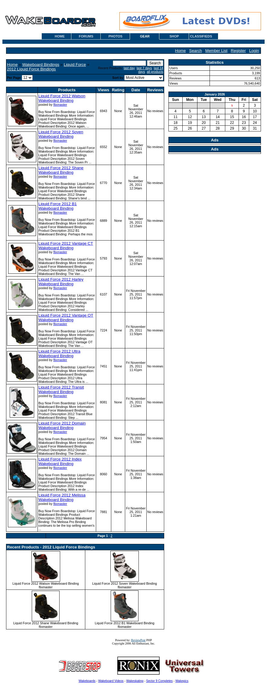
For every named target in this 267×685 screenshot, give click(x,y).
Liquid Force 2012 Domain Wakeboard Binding (62, 425)
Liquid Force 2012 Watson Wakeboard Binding (61, 98)
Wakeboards (87, 681)
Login (254, 50)
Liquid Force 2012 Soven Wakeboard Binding (60, 134)
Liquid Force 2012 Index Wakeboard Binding (60, 461)
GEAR (145, 36)
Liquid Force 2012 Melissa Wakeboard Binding (62, 497)
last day (129, 68)
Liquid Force (75, 64)
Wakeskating (135, 681)
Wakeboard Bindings (40, 64)
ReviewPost (138, 640)
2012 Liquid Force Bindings (31, 69)
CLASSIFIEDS (201, 36)
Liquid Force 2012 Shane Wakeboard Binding (60, 170)
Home (180, 50)
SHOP (174, 36)
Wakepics (181, 681)
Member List (216, 50)
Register (238, 50)
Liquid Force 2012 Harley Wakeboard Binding (60, 281)
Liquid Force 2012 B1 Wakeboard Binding (57, 206)
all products (155, 71)
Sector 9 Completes (159, 681)
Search (195, 50)
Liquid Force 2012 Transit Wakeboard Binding (61, 389)
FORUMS (86, 36)
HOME (60, 36)
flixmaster (60, 104)
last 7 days (144, 68)
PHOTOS (115, 36)
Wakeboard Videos (111, 681)
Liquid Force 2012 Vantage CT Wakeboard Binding (65, 245)
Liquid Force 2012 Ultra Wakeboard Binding (59, 353)
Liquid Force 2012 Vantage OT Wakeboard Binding (65, 317)
